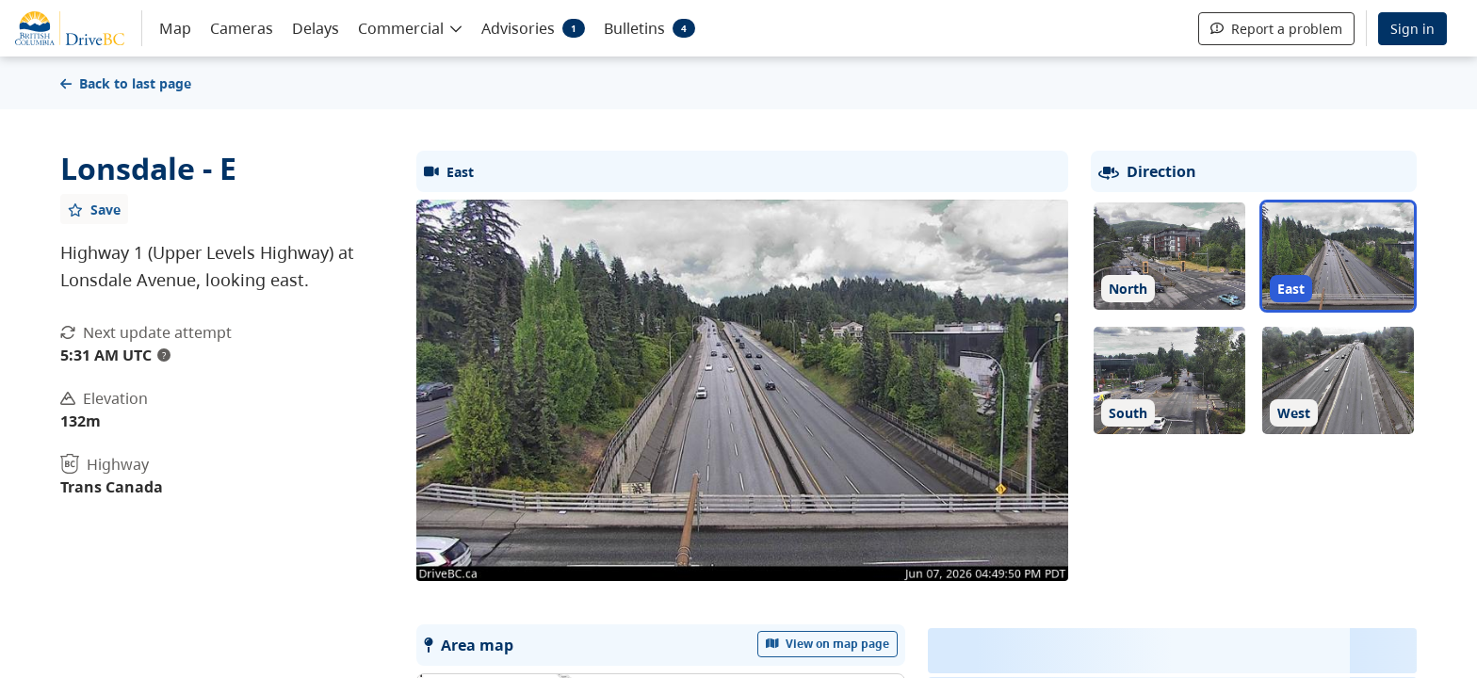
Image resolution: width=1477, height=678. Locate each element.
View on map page (828, 644)
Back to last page (125, 83)
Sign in (1412, 29)
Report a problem (1276, 29)
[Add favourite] (94, 209)
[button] (410, 27)
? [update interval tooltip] (164, 355)
